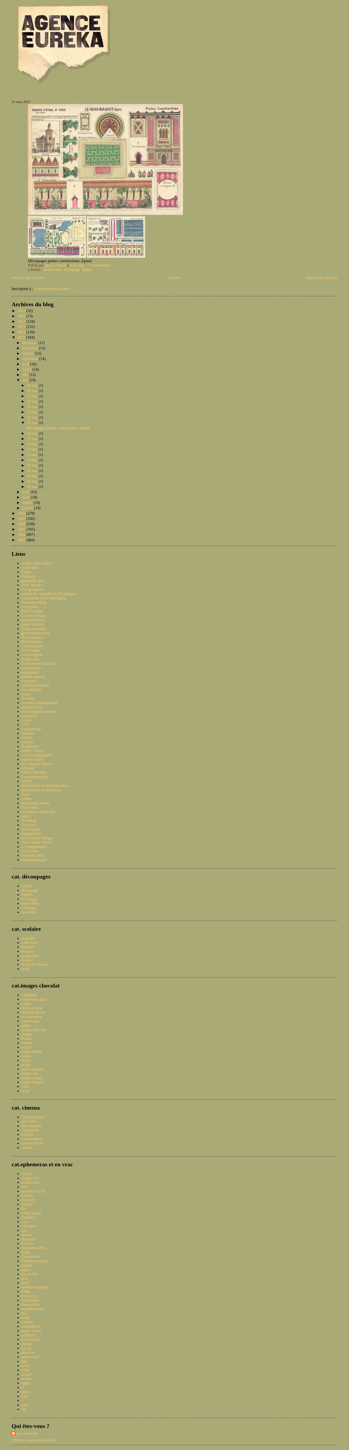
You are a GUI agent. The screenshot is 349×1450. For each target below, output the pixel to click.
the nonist (29, 681)
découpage (72, 269)
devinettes (29, 912)
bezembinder (31, 690)
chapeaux (28, 576)
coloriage (28, 908)
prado (25, 1065)
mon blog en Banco (36, 764)
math (25, 969)
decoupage (29, 890)
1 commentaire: (99, 265)
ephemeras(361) (33, 1248)
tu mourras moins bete (38, 812)
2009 (22, 519)
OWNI (26, 781)
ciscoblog (28, 820)
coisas (26, 694)
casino (26, 1004)
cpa (24, 1230)
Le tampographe (34, 847)
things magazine (34, 629)
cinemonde (29, 1130)
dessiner (27, 947)
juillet (27, 369)
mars (26, 497)
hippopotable (31, 833)
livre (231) (29, 1296)
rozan (25, 1086)
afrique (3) (29, 1178)
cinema (26, 1147)
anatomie (28, 938)
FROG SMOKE (33, 772)
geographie (30, 956)
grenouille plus (33, 581)
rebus (25, 1370)
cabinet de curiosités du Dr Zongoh (48, 594)
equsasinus (29, 672)
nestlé (25, 1060)
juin (25, 375)
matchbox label (33, 1309)
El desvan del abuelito (38, 663)
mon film (28, 1121)
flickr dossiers (32, 585)
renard (26, 1374)
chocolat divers (33, 1012)
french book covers (36, 842)
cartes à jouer (31, 1213)
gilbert (26, 1025)
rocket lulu (29, 567)
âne (24, 1409)
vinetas (26, 738)
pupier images (32, 1082)
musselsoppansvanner (38, 711)
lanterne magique (34, 1287)
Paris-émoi (29, 807)
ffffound (27, 768)
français (27, 951)
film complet (31, 1126)
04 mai (33, 481)
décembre (30, 343)
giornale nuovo (33, 620)
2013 (22, 327)
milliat (26, 1047)
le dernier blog (32, 855)
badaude (27, 733)
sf (22, 1387)
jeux (24, 1278)
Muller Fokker (32, 751)
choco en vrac (32, 1008)
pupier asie (29, 1073)
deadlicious (30, 746)
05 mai (33, 476)
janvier (28, 508)
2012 (22, 332)
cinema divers (32, 1143)
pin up (26, 1348)
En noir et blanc (33, 615)
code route (29, 943)
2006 (22, 535)
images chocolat (34, 1030)
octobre (28, 353)
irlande (26, 1265)
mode (25, 1318)
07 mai (33, 465)
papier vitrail (31, 1331)
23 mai (33, 412)
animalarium (31, 668)
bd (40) (27, 1195)
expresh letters (32, 759)
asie (24, 1187)
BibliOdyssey (31, 642)
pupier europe (32, 1078)
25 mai (33, 401)
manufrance (30, 1300)
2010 (22, 513)
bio (23, 1209)
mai (25, 380)
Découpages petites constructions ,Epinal (58, 428)
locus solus (30, 851)
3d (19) (27, 1174)
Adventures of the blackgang (43, 598)
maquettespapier (34, 860)
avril (26, 492)
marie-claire (30, 1304)
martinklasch (31, 707)
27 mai (33, 396)
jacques (27, 1034)
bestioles (28, 1200)
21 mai (33, 423)
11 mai (32, 455)
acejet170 (28, 716)
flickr (25, 1252)
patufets (27, 742)
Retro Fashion (32, 611)
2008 (22, 524)
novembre (30, 348)
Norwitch (28, 825)
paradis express (33, 676)
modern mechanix (35, 685)
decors (26, 1235)
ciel (24, 1222)
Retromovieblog (34, 602)
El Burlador (30, 650)
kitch (25, 1283)
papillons (28, 1335)
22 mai (33, 417)
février (28, 503)
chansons (28, 1217)
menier (26, 1043)
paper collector (33, 624)
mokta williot (31, 1052)
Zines (25, 794)
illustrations (30, 1256)
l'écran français (33, 1117)
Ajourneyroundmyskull (39, 703)
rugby (25, 1383)
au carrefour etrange (37, 838)
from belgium (32, 655)
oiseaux (27, 1322)
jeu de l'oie (29, 1274)
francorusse (30, 1021)
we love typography (36, 755)
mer (24, 1313)
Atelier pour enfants (36, 563)
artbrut (26, 799)
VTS (25, 724)
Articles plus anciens (321, 278)
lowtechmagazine (34, 777)
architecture (52, 269)
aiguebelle (29, 995)
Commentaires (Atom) (51, 289)
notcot (26, 720)
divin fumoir (31, 829)
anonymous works (35, 803)
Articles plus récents (27, 278)
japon (25, 816)
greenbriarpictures (35, 633)
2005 (22, 540)
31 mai (33, 385)
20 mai (33, 433)
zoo (24, 1405)
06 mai (33, 471)
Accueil (174, 278)
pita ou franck (27, 1433)
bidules (26, 1204)
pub (24, 1361)
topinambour (31, 729)
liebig (25, 1291)
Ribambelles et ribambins (41, 790)
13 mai (33, 449)
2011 (22, 337)
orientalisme (30, 1326)
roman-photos (32, 1139)
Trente (26, 572)
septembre (30, 359)
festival (27, 1134)
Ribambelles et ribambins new (44, 786)
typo (24, 1396)
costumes (28, 1226)
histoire (27, 960)
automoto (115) (33, 1191)
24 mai (33, 407)
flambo (26, 895)
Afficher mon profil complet (34, 1440)
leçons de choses (34, 964)
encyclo (27, 1243)
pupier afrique (32, 1069)
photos (26, 1344)
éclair (25, 1091)
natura (26, 1056)
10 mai (33, 460)
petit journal (30, 1339)
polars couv (30, 1357)
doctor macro (31, 637)
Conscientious (32, 646)
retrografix (29, 607)
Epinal (26, 886)
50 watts (27, 698)
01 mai (33, 487)
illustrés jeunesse (34, 1261)
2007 (22, 529)
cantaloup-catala (34, 999)
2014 (22, 321)
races (25, 1366)
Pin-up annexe (32, 589)
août (26, 364)
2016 (22, 311)
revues (26, 1379)
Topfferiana (30, 659)
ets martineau (31, 1017)
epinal (87, 269)
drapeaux (28, 1239)
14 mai (33, 444)
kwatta (26, 1038)
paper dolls (30, 903)
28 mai (33, 391)
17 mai (33, 439)
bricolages (29, 899)
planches (28, 1352)
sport (25, 1392)
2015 (22, 316)
